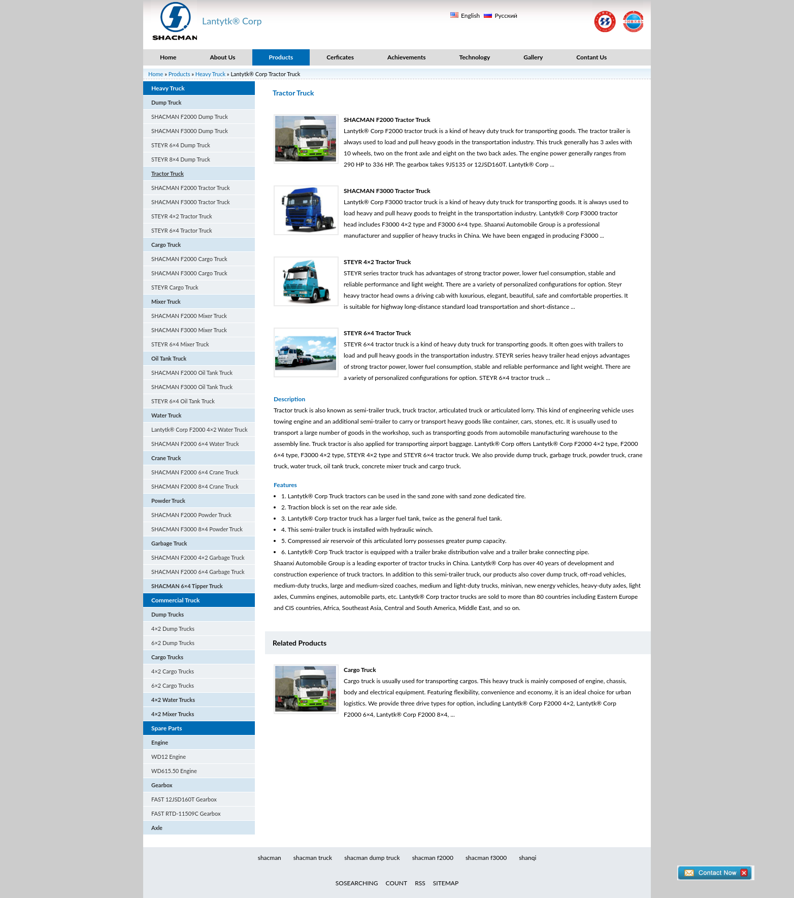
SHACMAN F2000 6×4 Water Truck (195, 443)
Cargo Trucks (167, 657)
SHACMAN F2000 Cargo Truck (189, 258)
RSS (420, 883)
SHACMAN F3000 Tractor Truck (190, 202)
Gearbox (162, 785)
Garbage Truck (169, 543)
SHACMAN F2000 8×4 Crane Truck (195, 486)
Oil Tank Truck (168, 358)
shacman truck (312, 857)
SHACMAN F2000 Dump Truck (189, 116)
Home (168, 57)
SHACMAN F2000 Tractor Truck (190, 187)
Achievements (406, 57)
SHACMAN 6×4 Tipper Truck (187, 586)
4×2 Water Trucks (173, 699)
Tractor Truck (167, 173)
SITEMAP (445, 883)
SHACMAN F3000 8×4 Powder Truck (197, 529)
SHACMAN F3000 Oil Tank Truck (192, 386)
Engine (159, 742)
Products (281, 57)
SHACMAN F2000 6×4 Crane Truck (195, 472)
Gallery (533, 57)
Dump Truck (166, 102)
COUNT (397, 883)
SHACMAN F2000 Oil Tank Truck (192, 372)
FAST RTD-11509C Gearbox (186, 813)
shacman (269, 857)
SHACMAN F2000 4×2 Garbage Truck (198, 557)
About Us (222, 57)
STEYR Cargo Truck (174, 287)
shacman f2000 (432, 857)
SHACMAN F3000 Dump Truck (189, 130)
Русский (505, 15)
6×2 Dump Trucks (172, 642)
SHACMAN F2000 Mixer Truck (189, 315)
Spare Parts (166, 728)
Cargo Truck (166, 244)
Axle (156, 827)
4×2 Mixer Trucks (172, 714)
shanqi (527, 857)
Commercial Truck (175, 600)
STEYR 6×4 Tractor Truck (181, 230)
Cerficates (340, 57)
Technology (474, 57)
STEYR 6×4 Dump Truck (180, 145)
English (470, 15)
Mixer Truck (166, 301)
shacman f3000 (486, 857)
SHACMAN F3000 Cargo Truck (189, 273)
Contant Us (591, 57)
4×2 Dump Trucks (172, 628)
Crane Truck (166, 458)
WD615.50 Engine (174, 770)
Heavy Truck (210, 74)
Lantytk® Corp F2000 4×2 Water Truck (199, 429)
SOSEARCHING (357, 883)
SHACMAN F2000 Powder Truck (191, 514)
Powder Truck (168, 500)
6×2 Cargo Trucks (172, 685)
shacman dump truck (372, 857)
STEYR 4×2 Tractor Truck (181, 216)
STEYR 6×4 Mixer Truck (180, 344)
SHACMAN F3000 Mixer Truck (189, 330)
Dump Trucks (167, 614)
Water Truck (166, 415)
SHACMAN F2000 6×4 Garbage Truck (198, 571)
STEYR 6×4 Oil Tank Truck (183, 401)
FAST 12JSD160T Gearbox (184, 799)
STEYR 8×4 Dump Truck (180, 159)
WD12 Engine (168, 756)
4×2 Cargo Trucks (172, 671)
